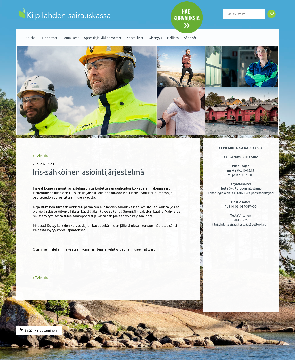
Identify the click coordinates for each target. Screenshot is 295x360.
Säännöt (190, 38)
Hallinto (173, 38)
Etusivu (31, 38)
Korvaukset (135, 38)
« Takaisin (40, 156)
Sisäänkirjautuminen (41, 330)
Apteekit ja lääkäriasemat (102, 38)
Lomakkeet (70, 38)
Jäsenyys (155, 38)
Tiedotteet (49, 38)
